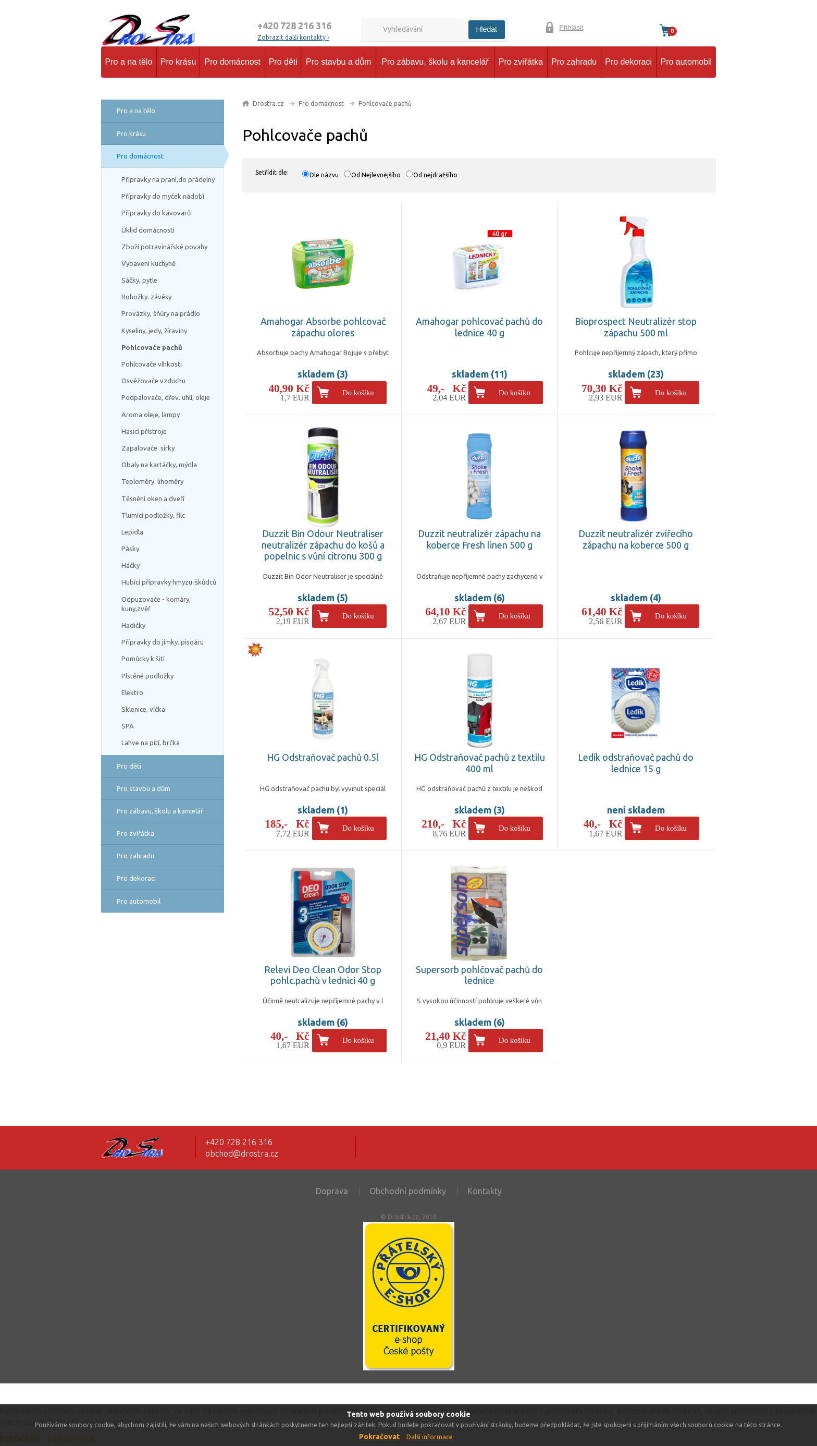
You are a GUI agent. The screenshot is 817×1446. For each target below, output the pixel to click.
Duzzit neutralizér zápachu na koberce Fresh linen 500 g (479, 539)
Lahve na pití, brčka (150, 742)
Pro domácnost (232, 61)
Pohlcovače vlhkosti (151, 364)
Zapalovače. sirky (148, 448)
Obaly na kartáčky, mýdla (159, 464)
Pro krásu (178, 61)
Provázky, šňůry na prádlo (160, 313)
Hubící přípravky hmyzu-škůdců (168, 582)
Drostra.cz (268, 103)
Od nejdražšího (435, 175)
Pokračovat (379, 1436)
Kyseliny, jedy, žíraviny (154, 330)
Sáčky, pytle (139, 280)
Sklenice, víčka (143, 709)
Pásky (130, 548)
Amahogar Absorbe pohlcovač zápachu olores (323, 327)
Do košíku (358, 392)
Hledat (486, 29)
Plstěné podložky (147, 675)
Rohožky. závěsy (146, 296)
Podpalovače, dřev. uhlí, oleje (165, 397)
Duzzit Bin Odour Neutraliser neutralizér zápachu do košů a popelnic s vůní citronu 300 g (323, 544)
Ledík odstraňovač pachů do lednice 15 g (636, 763)
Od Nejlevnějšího (376, 175)
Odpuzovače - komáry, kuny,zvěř (156, 604)
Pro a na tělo (129, 61)
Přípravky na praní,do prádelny (168, 179)
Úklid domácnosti (148, 230)
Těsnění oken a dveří (152, 498)
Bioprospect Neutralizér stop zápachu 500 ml (636, 327)
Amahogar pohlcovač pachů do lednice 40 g (479, 327)
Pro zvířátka (521, 61)
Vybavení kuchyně (148, 263)
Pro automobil (686, 61)
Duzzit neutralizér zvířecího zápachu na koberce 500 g (635, 539)
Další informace (429, 1436)
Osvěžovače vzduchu (153, 380)
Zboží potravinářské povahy (164, 246)
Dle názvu (324, 175)
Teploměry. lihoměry (152, 481)
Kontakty (484, 1191)
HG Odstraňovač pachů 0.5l (323, 757)
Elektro (132, 692)
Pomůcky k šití (143, 658)
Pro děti (283, 61)
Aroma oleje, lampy (150, 414)
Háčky (130, 565)
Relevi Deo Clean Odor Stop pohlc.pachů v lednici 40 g (322, 975)
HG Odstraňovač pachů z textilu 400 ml (479, 763)
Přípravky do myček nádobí (162, 196)
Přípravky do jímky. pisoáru (162, 642)
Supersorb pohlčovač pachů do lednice (479, 975)
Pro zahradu (574, 61)
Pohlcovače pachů (151, 347)
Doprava (332, 1191)
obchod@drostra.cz (241, 1153)
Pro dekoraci (628, 61)
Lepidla (132, 532)
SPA (127, 726)
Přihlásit (571, 27)
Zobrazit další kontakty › (293, 37)
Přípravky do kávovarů (156, 212)
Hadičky (133, 625)
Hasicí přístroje (144, 431)
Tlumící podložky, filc (153, 515)
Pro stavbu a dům (338, 61)
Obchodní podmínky (407, 1191)
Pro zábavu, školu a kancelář (434, 61)
